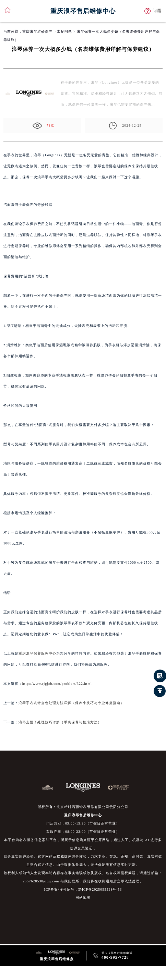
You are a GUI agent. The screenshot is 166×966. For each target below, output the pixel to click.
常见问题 (64, 31)
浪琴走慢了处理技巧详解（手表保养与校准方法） (60, 722)
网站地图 (83, 898)
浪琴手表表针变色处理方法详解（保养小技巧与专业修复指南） (71, 703)
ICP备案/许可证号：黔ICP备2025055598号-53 (83, 889)
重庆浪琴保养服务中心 (37, 653)
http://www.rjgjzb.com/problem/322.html (57, 684)
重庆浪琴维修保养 (37, 31)
